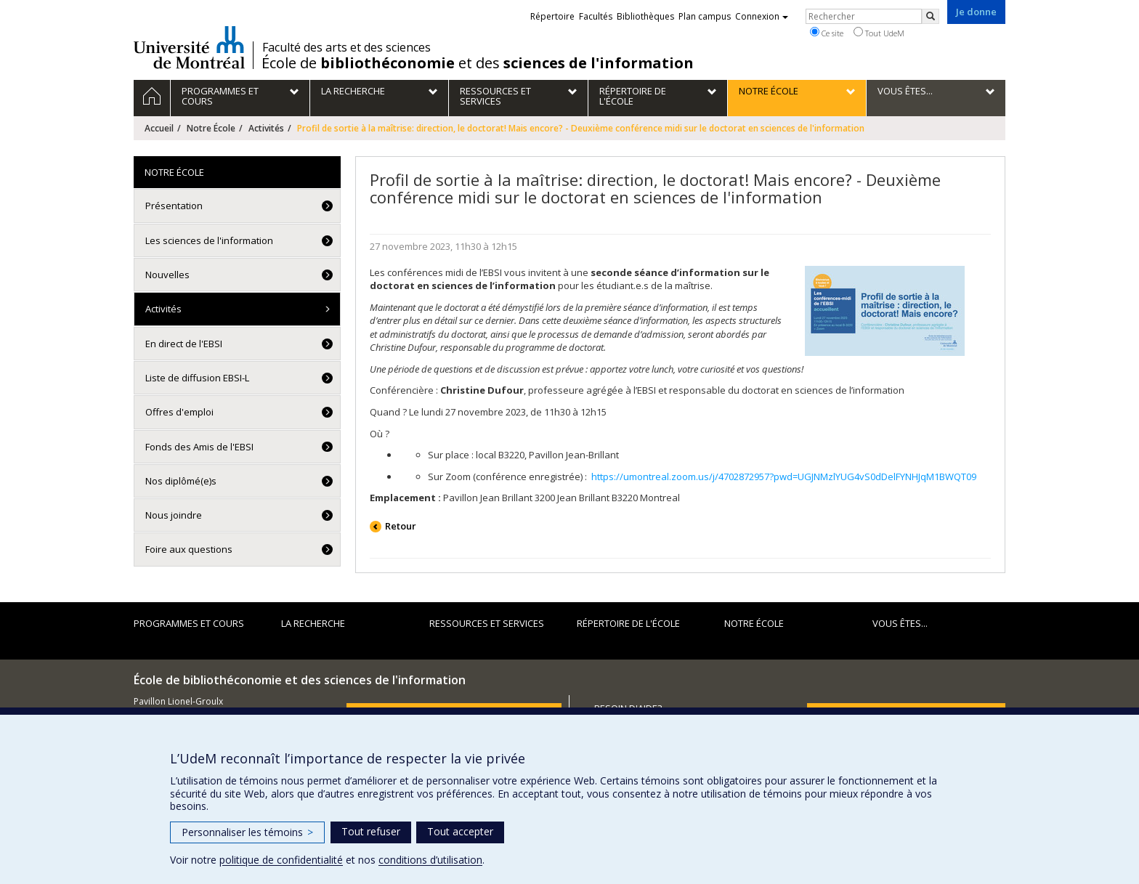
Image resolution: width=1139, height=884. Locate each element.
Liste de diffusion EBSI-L (197, 377)
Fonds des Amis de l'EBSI (199, 446)
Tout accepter (460, 831)
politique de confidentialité (281, 860)
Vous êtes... (900, 623)
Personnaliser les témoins (247, 832)
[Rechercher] (930, 16)
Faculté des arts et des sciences (346, 47)
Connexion (761, 16)
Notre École (211, 128)
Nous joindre (173, 515)
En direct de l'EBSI (183, 343)
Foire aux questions (188, 549)
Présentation (174, 205)
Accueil (159, 128)
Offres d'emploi (179, 411)
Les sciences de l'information (209, 240)
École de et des (478, 63)
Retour (400, 525)
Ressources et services (486, 623)
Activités (266, 128)
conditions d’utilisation (430, 860)
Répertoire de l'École (628, 623)
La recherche (313, 623)
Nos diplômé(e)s (180, 480)
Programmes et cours (189, 623)
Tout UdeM (879, 32)
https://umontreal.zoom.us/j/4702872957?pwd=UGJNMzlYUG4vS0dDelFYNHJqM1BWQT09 (783, 476)
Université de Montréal (189, 47)
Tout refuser (370, 831)
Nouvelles (167, 274)
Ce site (826, 32)
